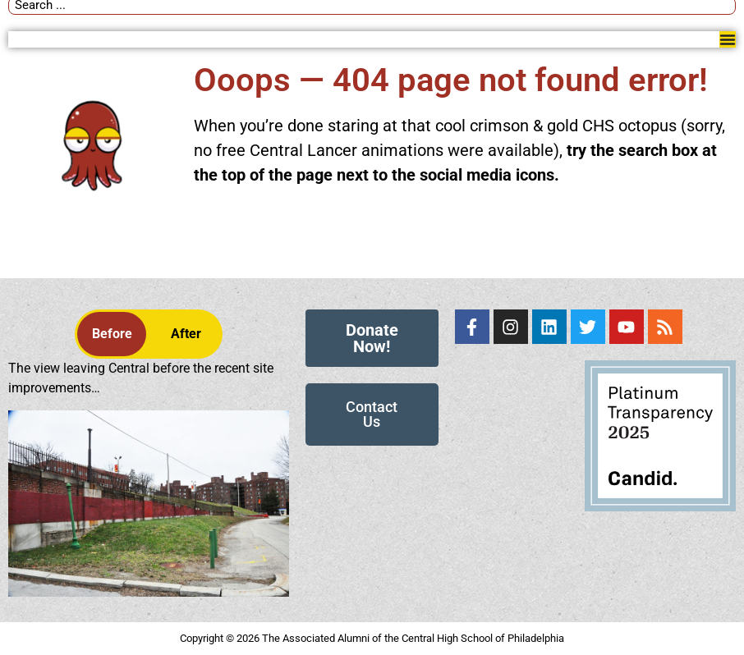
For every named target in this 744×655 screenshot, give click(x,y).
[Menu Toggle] (727, 39)
